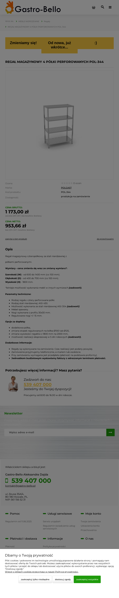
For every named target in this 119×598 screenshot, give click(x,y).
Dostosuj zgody (63, 579)
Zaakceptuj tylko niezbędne (35, 579)
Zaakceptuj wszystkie (87, 579)
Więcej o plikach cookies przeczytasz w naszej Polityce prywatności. (41, 571)
